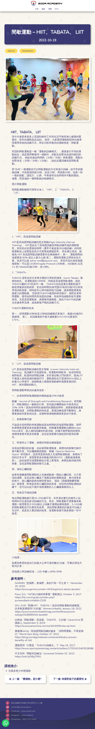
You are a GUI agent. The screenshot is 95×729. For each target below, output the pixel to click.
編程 (43, 9)
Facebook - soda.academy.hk (23, 711)
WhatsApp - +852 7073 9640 (23, 719)
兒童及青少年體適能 (19, 671)
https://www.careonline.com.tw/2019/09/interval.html (45, 626)
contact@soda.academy (21, 707)
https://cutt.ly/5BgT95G (28, 656)
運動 (50, 9)
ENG (56, 9)
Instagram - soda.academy (22, 715)
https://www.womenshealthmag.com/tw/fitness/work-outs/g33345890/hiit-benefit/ (45, 613)
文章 (37, 9)
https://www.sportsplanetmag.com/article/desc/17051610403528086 (54, 648)
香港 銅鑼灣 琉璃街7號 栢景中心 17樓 (26, 703)
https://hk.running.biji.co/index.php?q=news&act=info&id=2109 (35, 599)
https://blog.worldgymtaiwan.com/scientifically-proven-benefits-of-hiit (46, 639)
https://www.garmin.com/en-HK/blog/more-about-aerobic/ (47, 589)
